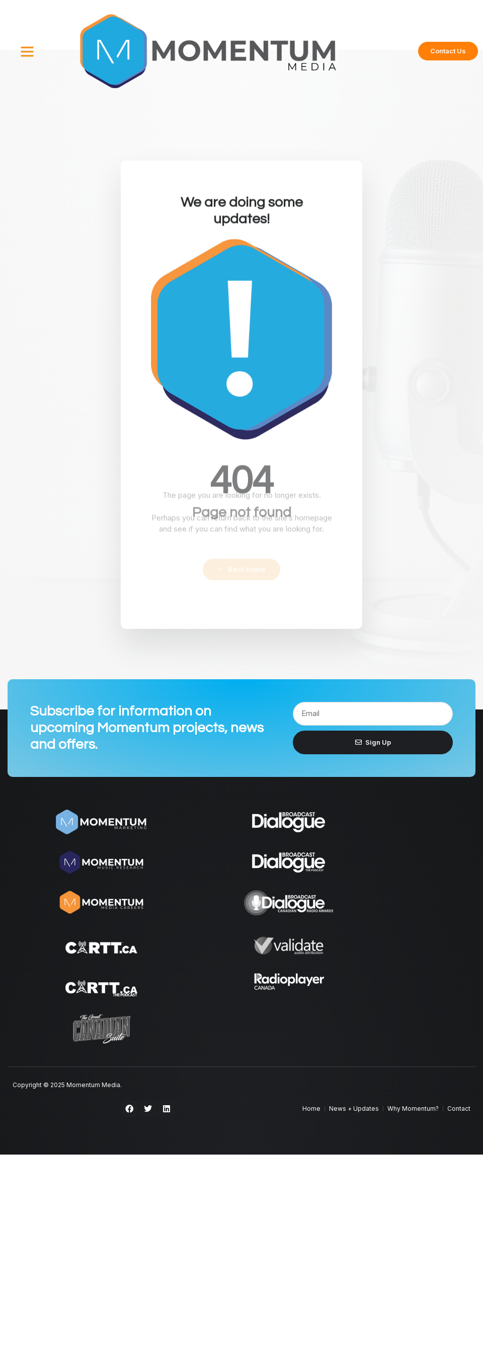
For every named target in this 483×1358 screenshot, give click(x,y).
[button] (27, 51)
